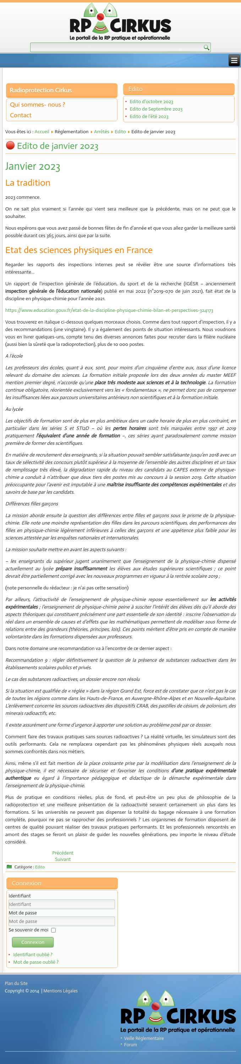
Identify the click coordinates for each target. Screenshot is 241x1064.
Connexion (32, 942)
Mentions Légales (60, 990)
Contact (21, 115)
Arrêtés (101, 132)
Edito (120, 132)
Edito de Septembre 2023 (156, 109)
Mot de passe (23, 913)
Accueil (42, 132)
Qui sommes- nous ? (37, 104)
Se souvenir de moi (28, 930)
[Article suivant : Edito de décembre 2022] (63, 859)
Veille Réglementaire (144, 1038)
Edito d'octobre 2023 (152, 102)
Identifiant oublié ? (33, 955)
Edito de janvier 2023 (58, 145)
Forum (130, 1044)
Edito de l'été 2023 (149, 116)
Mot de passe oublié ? (36, 962)
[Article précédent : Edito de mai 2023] (62, 853)
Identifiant (20, 896)
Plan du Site (16, 983)
